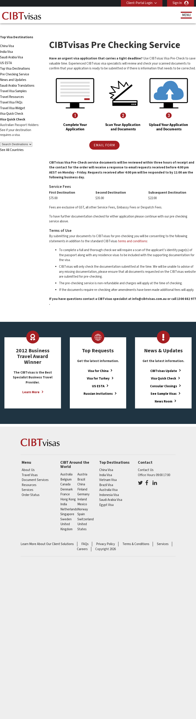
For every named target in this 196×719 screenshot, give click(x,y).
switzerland (85, 512)
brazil (81, 472)
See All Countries (12, 143)
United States (82, 520)
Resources (29, 478)
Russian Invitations (98, 386)
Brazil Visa (106, 478)
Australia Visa (108, 483)
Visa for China (98, 364)
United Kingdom (66, 520)
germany (83, 487)
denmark (66, 482)
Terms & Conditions (135, 537)
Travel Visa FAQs (11, 95)
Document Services (35, 473)
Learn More (31, 385)
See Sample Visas (163, 386)
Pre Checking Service (14, 67)
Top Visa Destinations (15, 61)
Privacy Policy (105, 537)
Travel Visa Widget (12, 101)
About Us (28, 463)
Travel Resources (12, 90)
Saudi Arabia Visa (11, 50)
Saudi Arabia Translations (17, 78)
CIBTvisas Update (163, 364)
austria (82, 467)
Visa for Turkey (98, 371)
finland (82, 482)
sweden (66, 512)
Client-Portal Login (139, 3)
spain (81, 507)
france (65, 487)
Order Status (31, 488)
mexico (82, 497)
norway (82, 502)
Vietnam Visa (108, 473)
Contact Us (146, 463)
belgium (66, 472)
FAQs (85, 537)
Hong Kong (68, 492)
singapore (67, 507)
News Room (163, 394)
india (63, 497)
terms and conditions (132, 234)
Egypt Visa (106, 498)
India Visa (6, 45)
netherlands (69, 502)
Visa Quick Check (11, 107)
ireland (82, 492)
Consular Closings (163, 379)
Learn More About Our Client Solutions (47, 537)
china (81, 477)
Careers (82, 542)
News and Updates (13, 73)
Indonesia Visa (109, 488)
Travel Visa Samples (13, 84)
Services (27, 483)
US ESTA (6, 56)
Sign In (177, 3)
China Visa (7, 39)
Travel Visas (30, 468)
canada (65, 477)
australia (66, 467)
